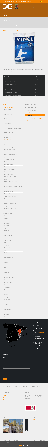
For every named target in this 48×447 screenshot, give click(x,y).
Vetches (6, 294)
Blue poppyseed (8, 282)
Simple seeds (6, 220)
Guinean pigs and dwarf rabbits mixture (13, 186)
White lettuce (7, 240)
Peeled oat (6, 272)
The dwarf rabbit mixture (34, 422)
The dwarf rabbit (32, 426)
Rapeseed (6, 225)
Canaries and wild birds (31, 25)
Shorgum (6, 304)
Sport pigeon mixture (9, 159)
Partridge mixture (8, 171)
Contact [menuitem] (38, 386)
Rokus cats (6, 215)
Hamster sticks (7, 193)
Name (5, 357)
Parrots (4, 142)
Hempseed (6, 230)
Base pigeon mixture (8, 174)
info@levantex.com (31, 112)
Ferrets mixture (7, 183)
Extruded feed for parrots (10, 147)
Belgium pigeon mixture (9, 164)
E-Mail (5, 362)
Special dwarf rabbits (9, 188)
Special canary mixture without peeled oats (12, 129)
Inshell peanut (7, 265)
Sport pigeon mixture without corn (12, 166)
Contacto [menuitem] (9, 440)
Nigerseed (6, 228)
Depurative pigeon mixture (10, 176)
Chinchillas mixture (8, 191)
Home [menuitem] (4, 386)
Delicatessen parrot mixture (10, 154)
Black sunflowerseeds (9, 260)
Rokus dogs (7, 218)
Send (5, 378)
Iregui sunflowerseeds (9, 255)
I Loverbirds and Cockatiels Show (36, 429)
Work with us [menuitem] (32, 386)
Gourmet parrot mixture (9, 149)
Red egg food (7, 134)
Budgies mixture (8, 198)
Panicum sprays (7, 238)
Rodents (5, 179)
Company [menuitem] (9, 386)
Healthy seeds (7, 137)
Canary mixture (7, 109)
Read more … (26, 445)
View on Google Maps (39, 339)
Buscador (43, 7)
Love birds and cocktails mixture (11, 201)
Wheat (5, 302)
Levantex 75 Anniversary (34, 419)
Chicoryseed (7, 287)
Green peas (7, 297)
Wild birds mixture (8, 114)
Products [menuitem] (15, 386)
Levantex (30, 12)
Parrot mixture (7, 144)
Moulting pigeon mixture (9, 161)
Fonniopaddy (7, 247)
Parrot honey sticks (8, 152)
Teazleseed (6, 245)
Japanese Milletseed (8, 311)
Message (5, 372)
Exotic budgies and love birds (9, 196)
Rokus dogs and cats (7, 213)
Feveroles (6, 314)
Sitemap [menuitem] (4, 440)
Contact (5, 15)
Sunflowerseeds (8, 252)
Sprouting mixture (8, 126)
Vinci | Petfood (17, 25)
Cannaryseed (7, 270)
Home (4, 12)
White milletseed (8, 235)
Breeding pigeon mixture (9, 169)
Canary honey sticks (8, 132)
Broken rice (6, 292)
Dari (5, 267)
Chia (5, 250)
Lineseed (6, 274)
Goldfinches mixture (8, 112)
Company (11, 12)
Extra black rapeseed (9, 277)
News (23, 12)
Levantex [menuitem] (25, 386)
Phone (4, 367)
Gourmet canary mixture (9, 121)
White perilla (7, 242)
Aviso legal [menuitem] (15, 440)
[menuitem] (41, 1)
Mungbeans (7, 306)
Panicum (6, 284)
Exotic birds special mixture (10, 208)
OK (20, 445)
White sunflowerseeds (9, 257)
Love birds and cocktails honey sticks (12, 211)
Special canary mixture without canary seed (12, 117)
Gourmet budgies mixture (10, 203)
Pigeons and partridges (8, 157)
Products (18, 12)
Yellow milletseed (8, 233)
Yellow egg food (7, 123)
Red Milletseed (7, 309)
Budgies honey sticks (9, 206)
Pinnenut (6, 262)
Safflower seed (7, 299)
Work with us (38, 12)
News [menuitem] (20, 386)
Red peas (6, 316)
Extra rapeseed (7, 223)
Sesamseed (6, 289)
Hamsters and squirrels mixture (11, 181)
